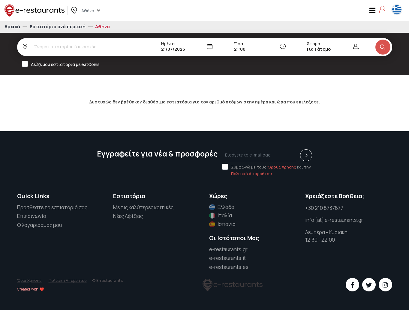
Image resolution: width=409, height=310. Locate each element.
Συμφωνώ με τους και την (266, 170)
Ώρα (238, 43)
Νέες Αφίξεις (128, 216)
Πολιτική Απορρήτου (251, 173)
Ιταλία (220, 216)
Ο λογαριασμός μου (39, 225)
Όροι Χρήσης (29, 280)
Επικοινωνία (31, 216)
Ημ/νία (168, 43)
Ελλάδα (221, 207)
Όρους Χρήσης (281, 167)
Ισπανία (222, 224)
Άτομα (313, 43)
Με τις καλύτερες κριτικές (143, 207)
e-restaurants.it (227, 258)
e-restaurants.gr (228, 249)
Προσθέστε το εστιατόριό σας (52, 207)
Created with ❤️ (30, 289)
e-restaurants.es (228, 267)
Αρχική (13, 26)
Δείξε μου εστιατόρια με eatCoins (63, 64)
